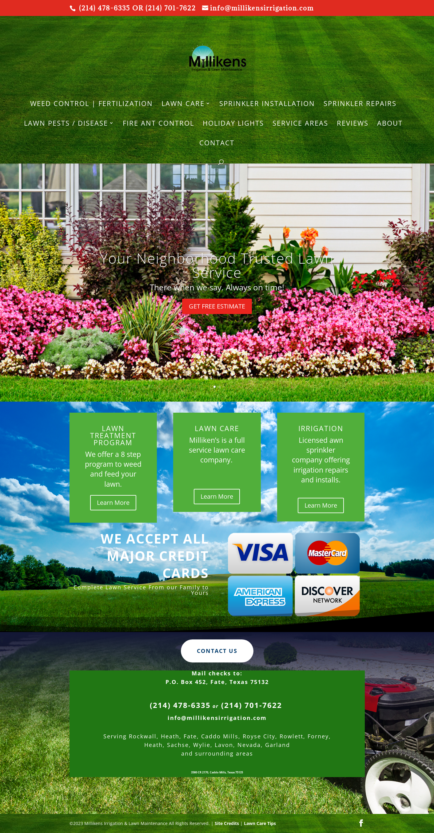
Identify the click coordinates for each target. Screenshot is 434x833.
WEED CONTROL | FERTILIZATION (91, 104)
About (390, 124)
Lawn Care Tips (260, 823)
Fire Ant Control (158, 124)
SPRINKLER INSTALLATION (267, 104)
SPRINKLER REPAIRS (360, 104)
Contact (216, 143)
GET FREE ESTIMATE (217, 306)
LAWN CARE (183, 104)
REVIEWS (352, 124)
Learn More (113, 502)
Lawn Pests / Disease (66, 124)
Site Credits (227, 823)
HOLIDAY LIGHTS (233, 124)
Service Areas (300, 124)
